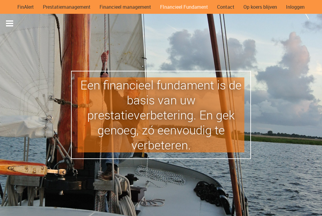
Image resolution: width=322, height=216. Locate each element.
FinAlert (25, 6)
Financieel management (125, 6)
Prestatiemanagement (67, 6)
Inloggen (295, 6)
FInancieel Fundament (184, 6)
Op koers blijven (260, 6)
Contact (225, 6)
